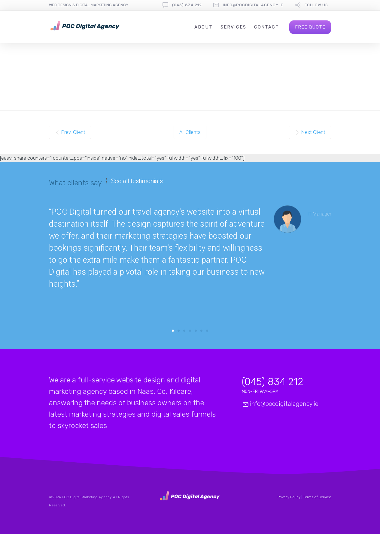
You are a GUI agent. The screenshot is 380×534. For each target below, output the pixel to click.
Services (233, 27)
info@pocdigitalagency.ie (253, 5)
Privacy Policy (289, 497)
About (203, 27)
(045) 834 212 (187, 5)
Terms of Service (317, 497)
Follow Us (316, 5)
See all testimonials (137, 181)
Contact (266, 27)
